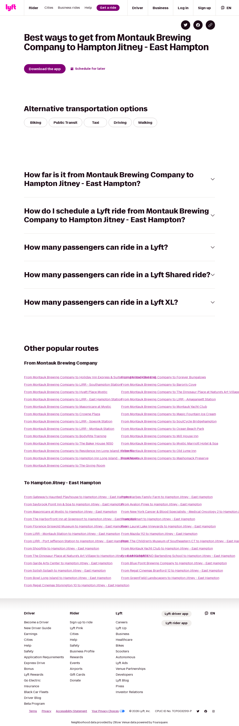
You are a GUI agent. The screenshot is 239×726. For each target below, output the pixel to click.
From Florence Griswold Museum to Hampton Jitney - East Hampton (75, 526)
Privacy (46, 711)
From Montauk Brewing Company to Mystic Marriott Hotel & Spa (169, 443)
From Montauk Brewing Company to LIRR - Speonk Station (68, 421)
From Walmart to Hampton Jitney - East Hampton (158, 519)
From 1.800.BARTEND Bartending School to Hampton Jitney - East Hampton (178, 556)
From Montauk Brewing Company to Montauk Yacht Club (164, 406)
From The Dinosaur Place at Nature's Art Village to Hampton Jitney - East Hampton (86, 556)
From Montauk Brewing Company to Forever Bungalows (163, 377)
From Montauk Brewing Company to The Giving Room (64, 465)
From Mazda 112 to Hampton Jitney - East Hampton (159, 534)
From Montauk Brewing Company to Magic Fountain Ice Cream (168, 414)
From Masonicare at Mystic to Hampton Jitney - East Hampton (70, 511)
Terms (33, 711)
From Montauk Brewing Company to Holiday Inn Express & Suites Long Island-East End (90, 377)
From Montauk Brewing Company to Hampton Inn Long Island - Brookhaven (81, 458)
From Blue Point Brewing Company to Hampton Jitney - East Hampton (174, 563)
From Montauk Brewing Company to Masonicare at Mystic (67, 406)
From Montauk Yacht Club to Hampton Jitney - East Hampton (167, 548)
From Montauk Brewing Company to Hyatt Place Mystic (65, 392)
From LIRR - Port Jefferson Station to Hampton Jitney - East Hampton (76, 541)
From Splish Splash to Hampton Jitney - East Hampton (65, 570)
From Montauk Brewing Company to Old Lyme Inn (158, 451)
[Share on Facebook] (198, 25)
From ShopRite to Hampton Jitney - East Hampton (61, 548)
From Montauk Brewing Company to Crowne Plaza (62, 414)
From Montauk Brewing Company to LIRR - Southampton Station (73, 384)
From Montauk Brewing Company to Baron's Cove (158, 384)
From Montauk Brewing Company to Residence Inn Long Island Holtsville (79, 451)
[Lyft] (11, 8)
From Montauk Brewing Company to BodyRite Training (65, 436)
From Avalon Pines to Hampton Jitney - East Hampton (161, 504)
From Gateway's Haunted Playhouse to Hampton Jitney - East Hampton (77, 497)
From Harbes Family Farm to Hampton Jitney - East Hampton (167, 497)
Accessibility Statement (71, 711)
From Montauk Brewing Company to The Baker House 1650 (68, 443)
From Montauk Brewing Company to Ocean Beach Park (162, 429)
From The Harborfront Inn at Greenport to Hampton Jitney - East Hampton (80, 519)
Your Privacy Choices (108, 711)
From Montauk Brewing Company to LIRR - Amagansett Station (168, 399)
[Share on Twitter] (185, 25)
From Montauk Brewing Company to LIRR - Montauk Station (69, 429)
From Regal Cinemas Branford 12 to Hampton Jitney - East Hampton (172, 570)
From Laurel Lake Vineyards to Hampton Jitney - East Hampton (168, 526)
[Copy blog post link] (210, 25)
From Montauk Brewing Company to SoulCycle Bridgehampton (169, 421)
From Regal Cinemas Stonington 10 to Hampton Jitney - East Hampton (76, 585)
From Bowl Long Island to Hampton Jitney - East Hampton (67, 578)
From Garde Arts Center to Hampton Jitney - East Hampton (68, 563)
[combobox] (225, 7)
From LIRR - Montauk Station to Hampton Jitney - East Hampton (72, 534)
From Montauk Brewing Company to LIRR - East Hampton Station (73, 399)
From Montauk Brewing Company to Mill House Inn (159, 436)
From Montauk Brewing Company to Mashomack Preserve (164, 458)
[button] (119, 179)
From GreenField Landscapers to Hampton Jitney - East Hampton (170, 578)
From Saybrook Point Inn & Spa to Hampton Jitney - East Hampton (74, 504)
